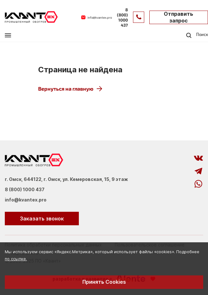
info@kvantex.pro (25, 199)
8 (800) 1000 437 (25, 189)
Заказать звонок (42, 218)
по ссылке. (16, 258)
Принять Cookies (104, 282)
